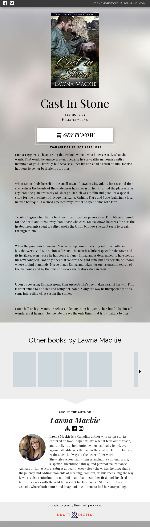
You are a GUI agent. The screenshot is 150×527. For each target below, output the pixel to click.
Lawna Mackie (76, 120)
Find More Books (105, 3)
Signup (126, 3)
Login (139, 3)
